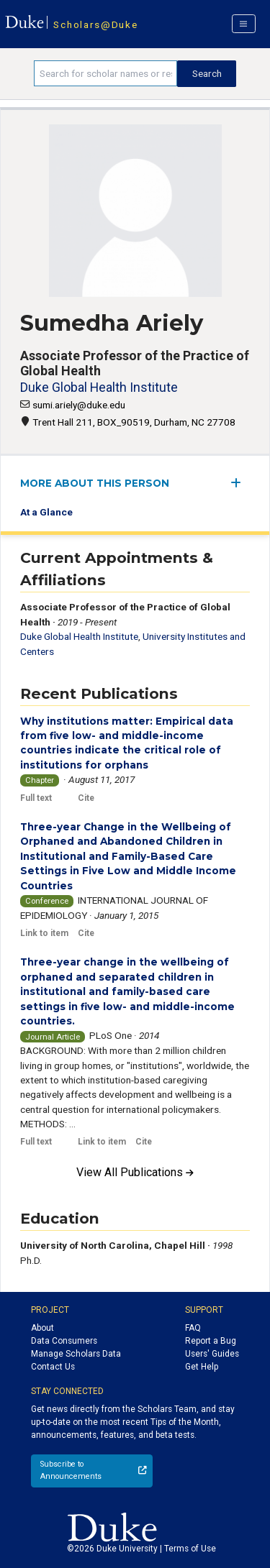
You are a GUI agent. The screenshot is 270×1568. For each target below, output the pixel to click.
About (42, 1328)
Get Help (201, 1367)
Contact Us (53, 1367)
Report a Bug (210, 1341)
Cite (86, 798)
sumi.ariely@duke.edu (78, 405)
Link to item (44, 933)
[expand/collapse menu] (240, 483)
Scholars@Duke (95, 24)
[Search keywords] (105, 73)
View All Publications (135, 1172)
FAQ (193, 1328)
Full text (36, 798)
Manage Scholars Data (76, 1354)
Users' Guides (212, 1354)
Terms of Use (190, 1549)
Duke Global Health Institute (99, 387)
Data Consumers (64, 1341)
